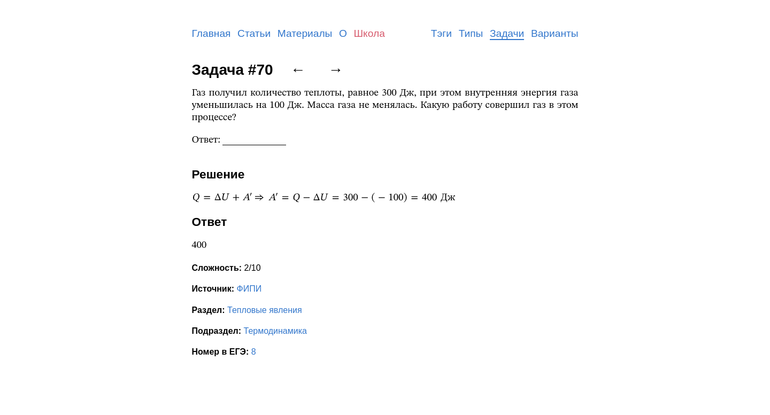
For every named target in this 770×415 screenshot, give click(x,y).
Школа (369, 33)
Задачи (507, 33)
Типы (471, 33)
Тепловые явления (264, 310)
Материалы (305, 33)
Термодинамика (275, 330)
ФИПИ (248, 288)
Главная (211, 33)
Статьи (254, 33)
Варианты (555, 33)
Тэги (441, 33)
